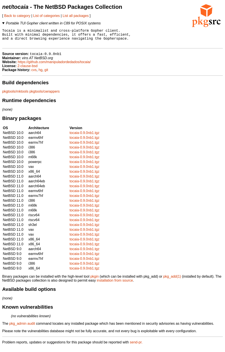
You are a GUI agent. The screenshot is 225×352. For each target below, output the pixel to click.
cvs (34, 74)
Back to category (17, 16)
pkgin (94, 280)
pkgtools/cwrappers (44, 95)
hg (40, 74)
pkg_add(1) (172, 280)
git (46, 74)
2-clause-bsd (27, 70)
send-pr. (136, 346)
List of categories (46, 16)
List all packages (76, 16)
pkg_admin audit (22, 328)
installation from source (115, 284)
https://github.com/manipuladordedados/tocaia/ (54, 66)
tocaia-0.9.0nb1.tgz (84, 137)
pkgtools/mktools (15, 95)
